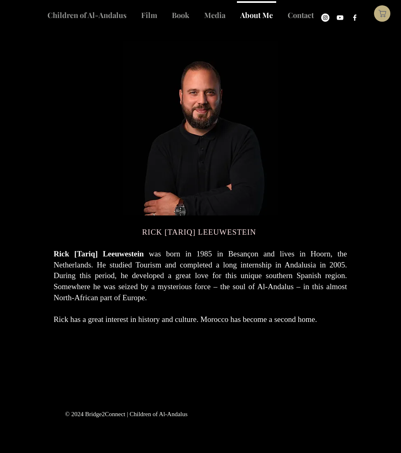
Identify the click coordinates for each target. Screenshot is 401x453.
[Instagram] (325, 18)
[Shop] (382, 13)
